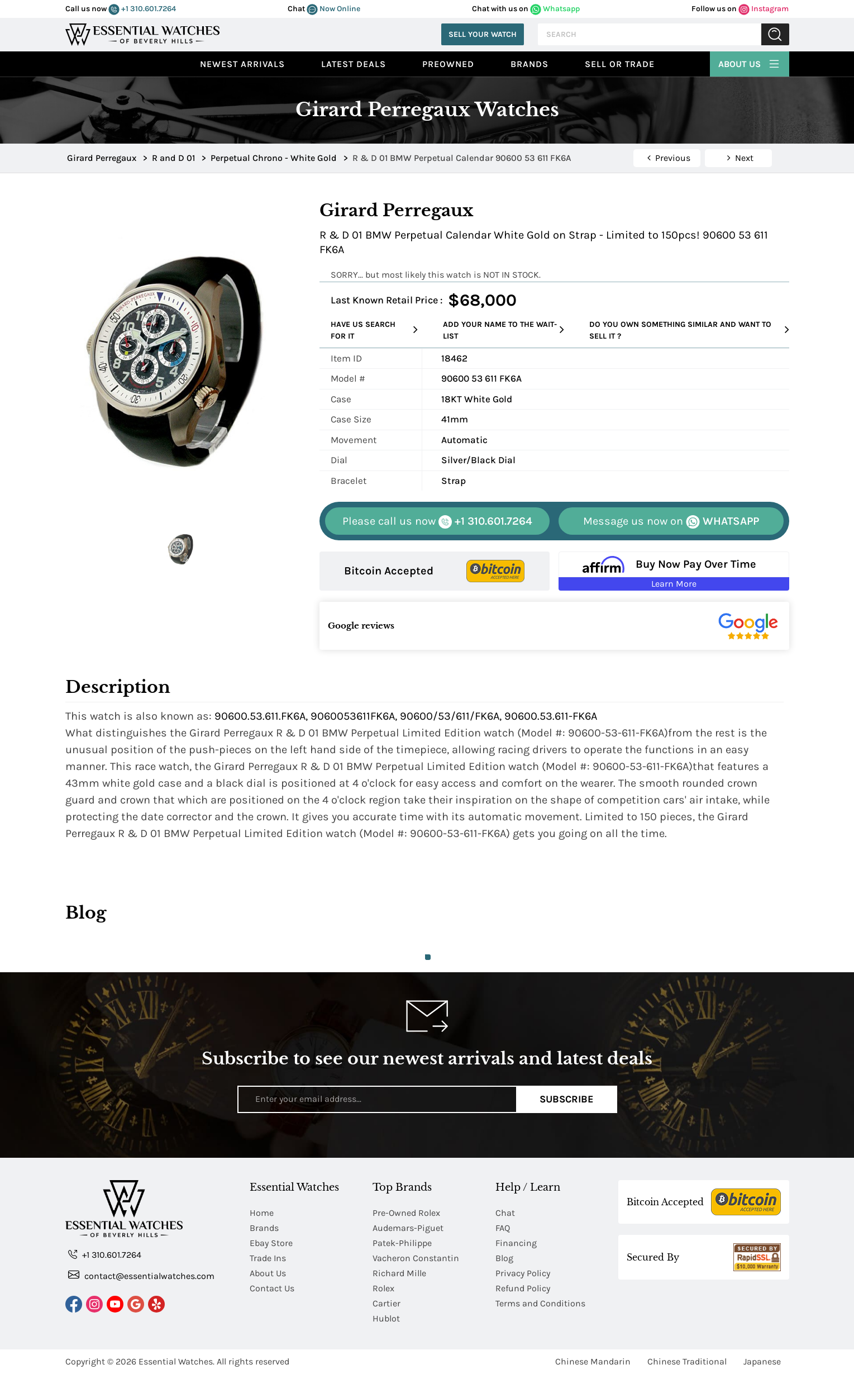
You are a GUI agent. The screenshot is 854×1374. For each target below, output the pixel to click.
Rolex (383, 1288)
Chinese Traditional (687, 1361)
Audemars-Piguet (408, 1228)
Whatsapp (555, 8)
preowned (448, 64)
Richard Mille (399, 1273)
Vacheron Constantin (416, 1258)
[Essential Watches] (142, 33)
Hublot (386, 1318)
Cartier (386, 1303)
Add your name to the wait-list (504, 330)
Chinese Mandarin (593, 1361)
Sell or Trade (620, 64)
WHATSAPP (671, 522)
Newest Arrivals (242, 64)
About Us (749, 62)
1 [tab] (428, 957)
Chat (505, 1212)
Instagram (763, 8)
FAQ (502, 1228)
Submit (775, 34)
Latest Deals (353, 64)
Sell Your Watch (483, 34)
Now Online (333, 8)
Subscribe (567, 1099)
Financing (516, 1243)
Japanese (762, 1361)
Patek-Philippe (402, 1243)
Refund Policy (522, 1288)
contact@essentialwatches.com (141, 1275)
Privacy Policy (522, 1273)
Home (262, 1212)
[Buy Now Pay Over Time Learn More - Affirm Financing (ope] (674, 571)
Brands (529, 64)
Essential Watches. (176, 1361)
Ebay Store (271, 1243)
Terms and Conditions (540, 1303)
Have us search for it (374, 330)
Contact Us (272, 1288)
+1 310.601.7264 (142, 8)
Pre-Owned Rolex (406, 1212)
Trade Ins (268, 1258)
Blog (504, 1258)
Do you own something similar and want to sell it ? (689, 330)
